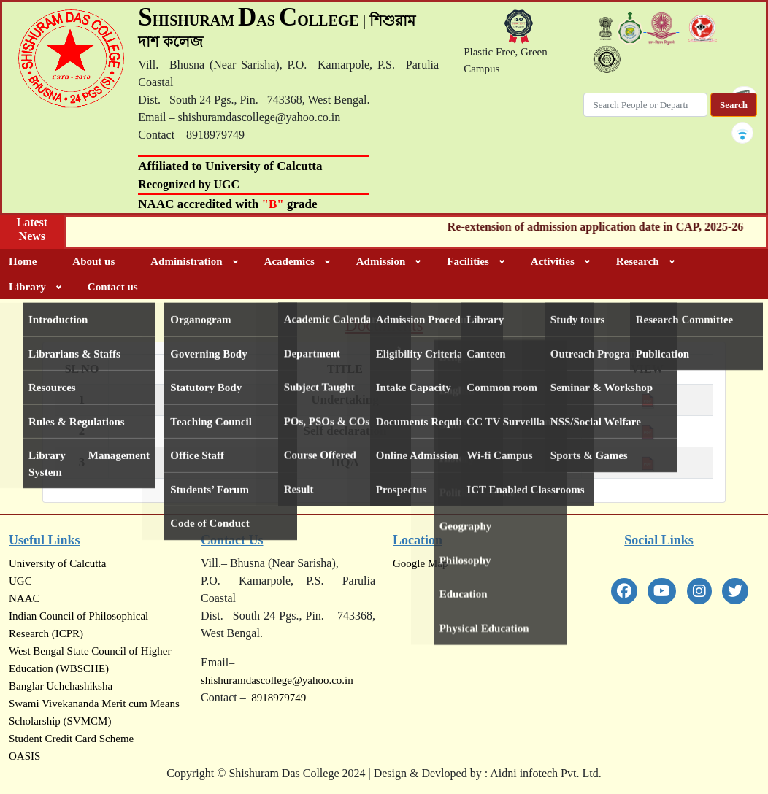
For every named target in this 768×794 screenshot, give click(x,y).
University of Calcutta (57, 563)
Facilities (467, 261)
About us (93, 261)
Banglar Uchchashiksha (60, 686)
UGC (20, 581)
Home (23, 261)
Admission (381, 261)
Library (27, 287)
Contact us (113, 287)
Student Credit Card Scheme (71, 738)
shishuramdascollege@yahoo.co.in (277, 680)
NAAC (24, 598)
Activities (553, 261)
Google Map (420, 563)
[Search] (645, 105)
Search (734, 104)
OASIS (24, 756)
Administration (186, 261)
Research (637, 261)
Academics (289, 261)
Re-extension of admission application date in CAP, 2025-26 (603, 226)
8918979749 (276, 698)
